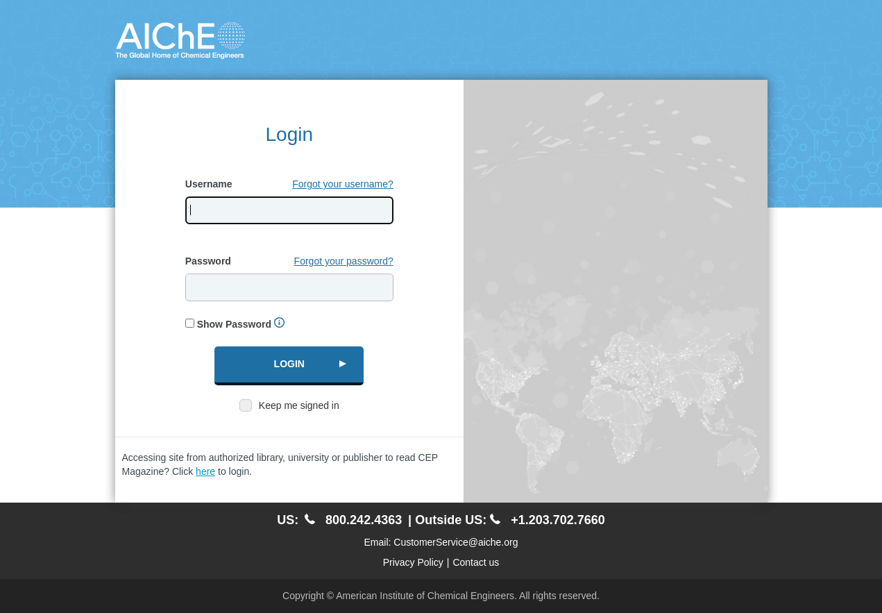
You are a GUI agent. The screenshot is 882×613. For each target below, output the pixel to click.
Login (289, 363)
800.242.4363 (353, 520)
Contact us (475, 562)
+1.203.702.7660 (547, 520)
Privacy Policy (413, 562)
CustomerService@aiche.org (455, 542)
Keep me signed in (299, 405)
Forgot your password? (343, 261)
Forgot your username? (342, 184)
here (205, 471)
